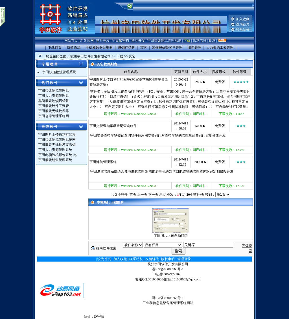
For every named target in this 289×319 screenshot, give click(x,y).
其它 (132, 56)
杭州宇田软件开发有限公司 (90, 56)
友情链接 (152, 259)
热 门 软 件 (49, 83)
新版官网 (87, 41)
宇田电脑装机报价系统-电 (57, 155)
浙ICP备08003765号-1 (168, 269)
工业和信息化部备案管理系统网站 (168, 303)
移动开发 (138, 41)
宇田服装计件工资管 (53, 106)
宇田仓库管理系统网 (53, 116)
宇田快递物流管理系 (53, 91)
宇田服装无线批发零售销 (57, 145)
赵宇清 (99, 316)
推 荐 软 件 (49, 127)
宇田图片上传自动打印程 (57, 135)
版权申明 (168, 259)
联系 (212, 41)
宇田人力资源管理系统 (55, 150)
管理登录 (184, 259)
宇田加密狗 (120, 41)
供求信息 (199, 41)
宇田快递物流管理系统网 (57, 140)
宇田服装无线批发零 (53, 111)
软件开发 (103, 41)
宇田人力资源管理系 (53, 96)
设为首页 (242, 24)
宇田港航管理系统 (103, 162)
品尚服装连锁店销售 (53, 101)
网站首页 (71, 41)
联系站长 (242, 30)
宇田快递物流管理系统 (164, 41)
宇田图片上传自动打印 (171, 236)
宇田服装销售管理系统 (55, 160)
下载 (186, 41)
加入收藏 (242, 19)
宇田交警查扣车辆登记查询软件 (113, 126)
